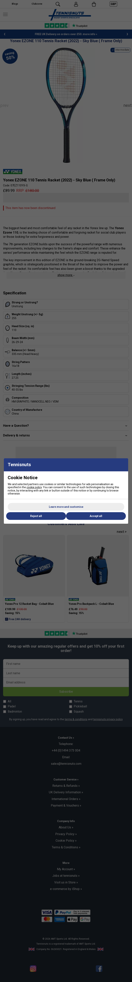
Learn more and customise (66, 506)
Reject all (36, 516)
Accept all (96, 516)
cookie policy (34, 487)
